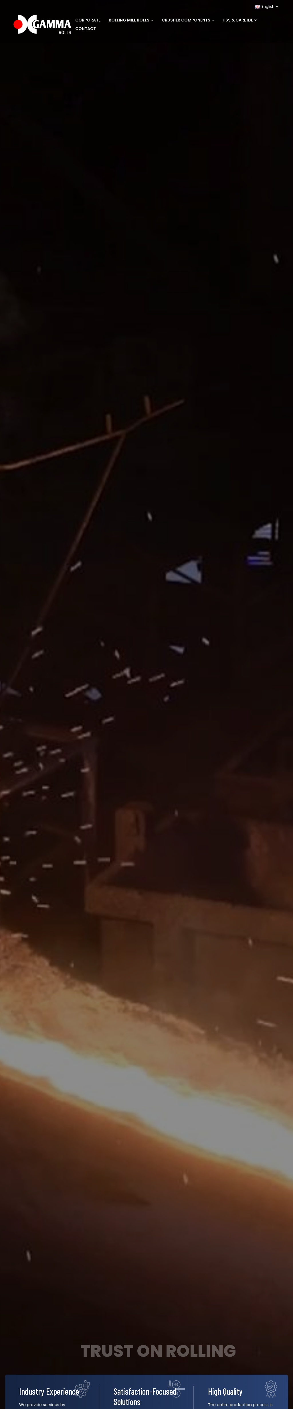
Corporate (87, 20)
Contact (85, 29)
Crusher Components (186, 20)
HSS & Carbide (238, 20)
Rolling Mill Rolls (129, 20)
